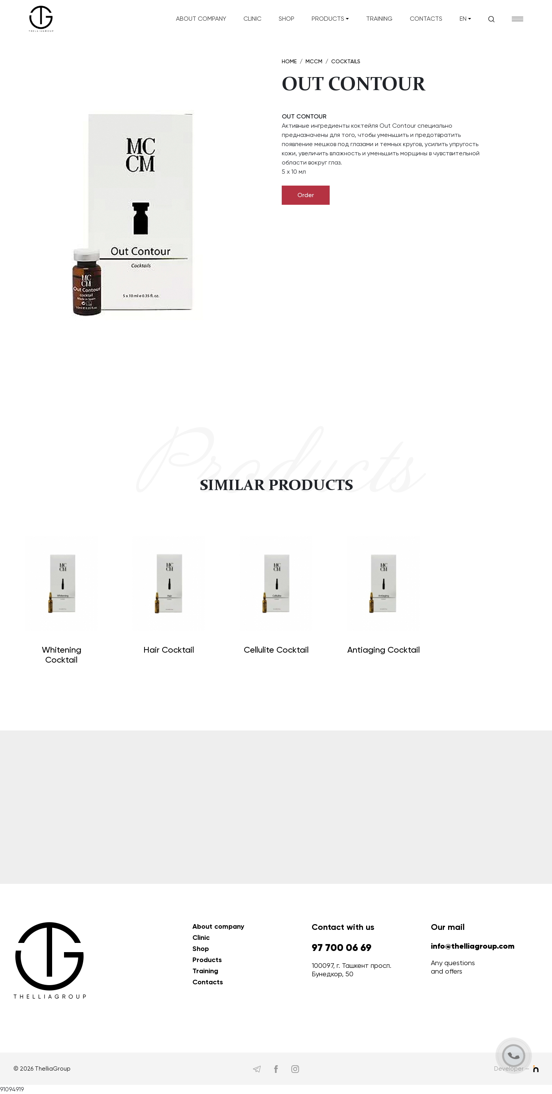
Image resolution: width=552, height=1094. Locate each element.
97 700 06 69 (341, 948)
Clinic (252, 18)
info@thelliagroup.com (472, 946)
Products (328, 18)
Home (289, 61)
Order (305, 195)
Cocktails (345, 61)
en (463, 18)
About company (201, 18)
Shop (286, 18)
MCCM (314, 61)
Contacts (426, 18)
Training (379, 18)
